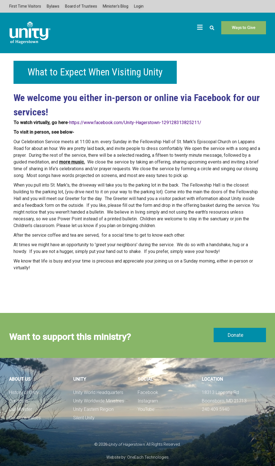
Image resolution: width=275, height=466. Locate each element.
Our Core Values (25, 417)
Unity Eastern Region (93, 409)
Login (139, 6)
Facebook (148, 392)
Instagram (148, 401)
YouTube (146, 409)
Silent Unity (84, 417)
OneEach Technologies (147, 457)
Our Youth (18, 401)
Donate (235, 335)
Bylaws (53, 6)
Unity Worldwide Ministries (98, 401)
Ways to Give (243, 27)
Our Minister (20, 409)
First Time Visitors (25, 6)
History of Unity (24, 392)
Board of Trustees (81, 6)
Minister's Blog (115, 6)
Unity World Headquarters (98, 392)
